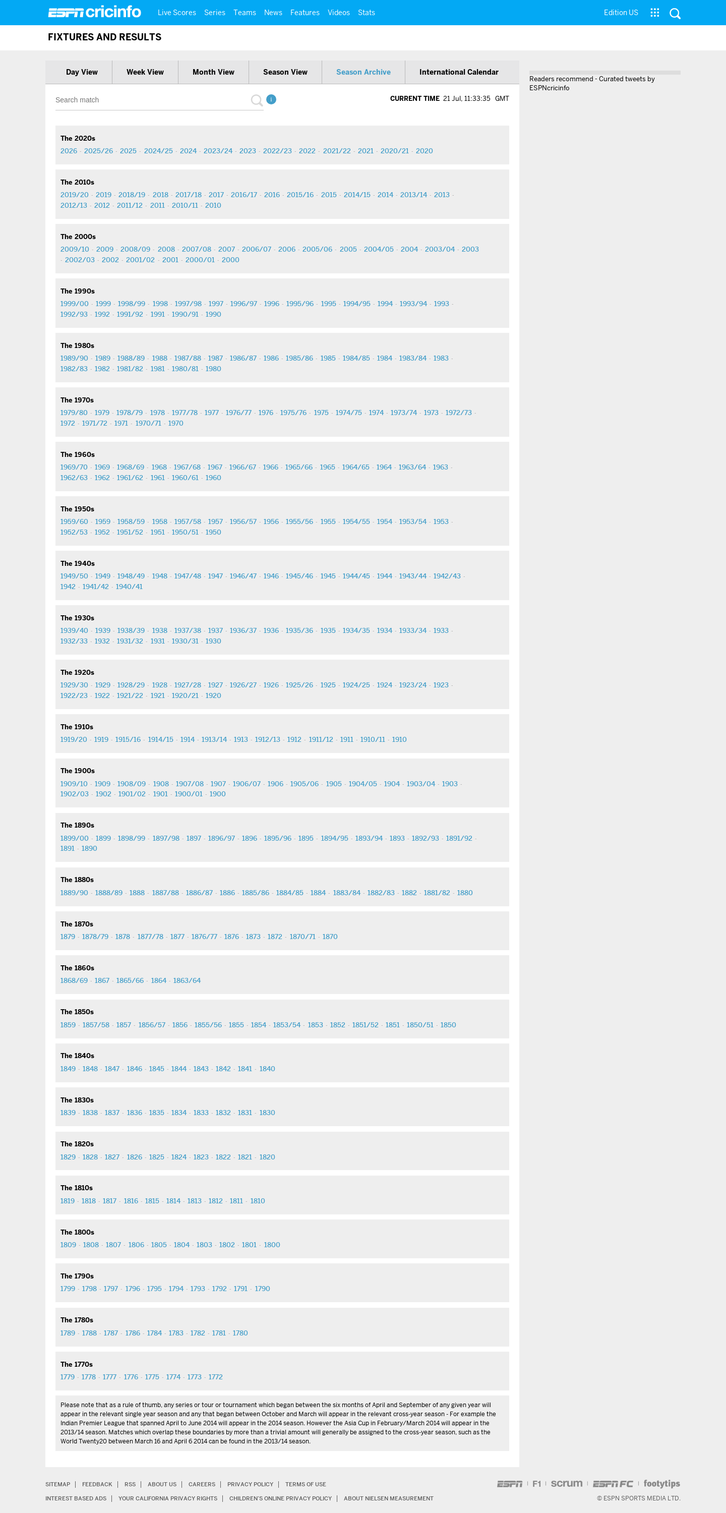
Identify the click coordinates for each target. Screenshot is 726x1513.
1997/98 (188, 303)
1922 (102, 695)
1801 (249, 1244)
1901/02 (132, 793)
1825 (156, 1156)
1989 (102, 358)
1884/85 (290, 892)
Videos (339, 12)
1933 (441, 630)
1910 (399, 739)
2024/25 (158, 150)
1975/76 (293, 412)
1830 (267, 1112)
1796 (133, 1288)
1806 (136, 1244)
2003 (470, 249)
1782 (198, 1332)
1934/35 (356, 630)
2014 (385, 194)
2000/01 (200, 259)
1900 (218, 793)
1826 (134, 1156)
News (273, 12)
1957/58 (187, 521)
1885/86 (255, 892)
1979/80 (74, 412)
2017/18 (188, 194)
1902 (103, 793)
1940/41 (129, 586)
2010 (213, 205)
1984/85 (356, 358)
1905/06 (304, 783)
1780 (240, 1332)
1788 (89, 1332)
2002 (110, 259)
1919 (101, 739)
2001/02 (140, 259)
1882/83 (381, 892)
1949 (102, 575)
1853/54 (286, 1024)
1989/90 (74, 358)
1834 (179, 1112)
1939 (102, 630)
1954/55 (356, 521)
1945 (328, 575)
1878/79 (95, 936)
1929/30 (74, 684)
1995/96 (300, 303)
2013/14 (413, 194)
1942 (68, 586)
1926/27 (243, 684)
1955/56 (299, 521)
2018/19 (131, 194)
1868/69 (74, 980)
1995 (328, 303)
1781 (219, 1332)
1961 (158, 477)
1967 (215, 467)
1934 (384, 630)
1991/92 (130, 314)
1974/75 (349, 412)
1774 (173, 1376)
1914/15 (160, 739)
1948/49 (131, 575)
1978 (157, 412)
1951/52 (130, 532)
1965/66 (299, 467)
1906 (275, 783)
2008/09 (135, 249)
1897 (194, 838)
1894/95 (334, 838)
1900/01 (189, 793)
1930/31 (185, 641)
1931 (158, 641)
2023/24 (218, 150)
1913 (241, 739)
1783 (176, 1332)
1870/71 (303, 936)
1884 (318, 892)
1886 (227, 892)
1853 (315, 1024)
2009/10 (74, 249)
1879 (67, 936)
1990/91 (185, 314)
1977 (212, 412)
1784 (154, 1332)
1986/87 (243, 358)
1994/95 (357, 303)
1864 (158, 980)
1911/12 (321, 739)
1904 (392, 783)
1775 (152, 1376)
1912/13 (267, 739)
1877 (177, 936)
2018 (160, 194)
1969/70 (74, 467)
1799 (67, 1288)
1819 (67, 1200)
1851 (393, 1024)
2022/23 (277, 150)
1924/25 (356, 684)
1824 (179, 1156)
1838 (90, 1112)
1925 (328, 684)
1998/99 (131, 303)
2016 (272, 194)
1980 (213, 368)
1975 (321, 412)
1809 (68, 1244)
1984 (384, 358)
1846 (134, 1068)
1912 (294, 739)
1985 (328, 358)
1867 (102, 980)
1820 (267, 1156)
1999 (103, 303)
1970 (176, 423)
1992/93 (74, 314)
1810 (258, 1200)
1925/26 (299, 684)
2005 (348, 249)
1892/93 (425, 838)
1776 (131, 1376)
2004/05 (379, 249)
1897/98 (166, 838)
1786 (133, 1332)
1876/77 (204, 936)
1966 (270, 467)
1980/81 (185, 368)
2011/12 (130, 205)
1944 (384, 575)
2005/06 (317, 249)
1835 (156, 1112)
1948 (159, 575)
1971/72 (94, 423)
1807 (113, 1244)
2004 (409, 249)
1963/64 (412, 467)
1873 (253, 936)
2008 (166, 249)
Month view (213, 72)
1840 (267, 1068)
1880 (465, 892)
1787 (111, 1332)
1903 (450, 783)
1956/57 (243, 521)
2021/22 (337, 150)
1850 (448, 1024)
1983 (441, 358)
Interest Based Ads (78, 1498)
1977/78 (185, 412)
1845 (156, 1068)
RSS (135, 1484)
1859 (68, 1024)
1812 (216, 1200)
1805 (159, 1244)
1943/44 (413, 575)
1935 (328, 630)
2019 (103, 194)
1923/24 (413, 684)
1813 (195, 1200)
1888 (137, 892)
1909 (102, 783)
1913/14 (214, 739)
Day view (82, 72)
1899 (103, 838)
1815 (152, 1200)
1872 (275, 936)
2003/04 (440, 249)
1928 (159, 684)
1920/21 (185, 695)
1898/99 (131, 838)
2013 (442, 194)
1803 (204, 1244)
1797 (111, 1288)
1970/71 (148, 423)
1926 (271, 684)
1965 (327, 467)
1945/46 (299, 575)
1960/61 (185, 477)
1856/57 (152, 1024)
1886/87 (199, 892)
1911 (346, 739)
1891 (67, 848)
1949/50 (74, 575)
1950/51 (185, 532)
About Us (168, 1484)
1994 (385, 303)
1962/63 (74, 477)
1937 (215, 630)
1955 (328, 521)
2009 (104, 249)
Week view (145, 72)
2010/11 (185, 205)
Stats (366, 12)
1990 (213, 314)
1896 (249, 838)
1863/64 (187, 980)
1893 (397, 838)
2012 (102, 205)
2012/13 (73, 205)
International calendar (459, 72)
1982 (102, 368)
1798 (89, 1288)
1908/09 (131, 783)
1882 (409, 892)
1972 (67, 423)
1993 (441, 303)
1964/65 (356, 467)
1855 (236, 1024)
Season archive (363, 72)
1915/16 (128, 739)
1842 (223, 1068)
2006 (286, 249)
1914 (187, 739)
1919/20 (73, 739)
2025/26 (98, 150)
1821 (245, 1156)
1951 (158, 532)
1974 (376, 412)
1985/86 (299, 358)
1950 (213, 532)
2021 (366, 150)
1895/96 (277, 838)
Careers (210, 1484)
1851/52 (365, 1024)
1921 (158, 695)
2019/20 (74, 194)
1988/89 (131, 358)
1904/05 (363, 783)
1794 (176, 1288)
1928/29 (131, 684)
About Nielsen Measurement (417, 1498)
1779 (67, 1376)
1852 (337, 1024)
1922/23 (74, 695)
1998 (160, 303)
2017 (216, 194)
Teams (244, 12)
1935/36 (299, 630)
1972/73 (459, 412)
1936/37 (243, 630)
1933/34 (413, 630)
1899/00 (74, 838)
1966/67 (242, 467)
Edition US (621, 12)
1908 (161, 783)
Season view (285, 72)
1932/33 (74, 641)
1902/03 (74, 793)
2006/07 (256, 249)
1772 (216, 1376)
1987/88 (187, 358)
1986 (271, 358)
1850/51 (420, 1024)
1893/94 (369, 838)
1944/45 (356, 575)
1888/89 (109, 892)
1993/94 (413, 303)
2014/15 (357, 194)
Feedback (100, 1484)
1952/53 (74, 532)
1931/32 (130, 641)
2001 (170, 259)
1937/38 (187, 630)
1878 (122, 936)
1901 (160, 793)
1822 (223, 1156)
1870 (330, 936)
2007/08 (196, 249)
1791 (241, 1288)
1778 (89, 1376)
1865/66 (130, 980)
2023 (247, 150)
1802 (227, 1244)
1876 (231, 936)
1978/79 (129, 412)
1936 (271, 630)
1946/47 (243, 575)
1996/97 (243, 303)
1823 (201, 1156)
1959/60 (74, 521)
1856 (180, 1024)
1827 (112, 1156)
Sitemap (59, 1484)
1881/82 (437, 892)
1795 (154, 1288)
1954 (384, 521)
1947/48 (187, 575)
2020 (424, 150)
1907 (218, 783)
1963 (440, 467)
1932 (102, 641)
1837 (112, 1112)
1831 (245, 1112)
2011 (157, 205)
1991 (158, 314)
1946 (271, 575)
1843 (201, 1068)
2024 (188, 150)
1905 (334, 783)
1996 (271, 303)
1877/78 (150, 936)
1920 (213, 695)
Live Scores (177, 12)
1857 (123, 1024)
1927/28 (187, 684)
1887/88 (165, 892)
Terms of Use (321, 1484)
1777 (109, 1376)
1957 (215, 521)
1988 (159, 358)
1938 (159, 630)
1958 (159, 521)
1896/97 (221, 838)
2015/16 (300, 194)
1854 (258, 1024)
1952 (102, 532)
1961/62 (130, 477)
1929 (102, 684)
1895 (306, 838)
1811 (236, 1200)
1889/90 (74, 892)
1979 (102, 412)
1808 (91, 1244)
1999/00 (74, 303)
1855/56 (208, 1024)
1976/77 (239, 412)
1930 (213, 641)
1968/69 (130, 467)
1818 (89, 1200)
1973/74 (404, 412)
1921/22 (130, 695)
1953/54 (413, 521)
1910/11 (372, 739)
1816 (131, 1200)
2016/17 (244, 194)
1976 (266, 412)
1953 (441, 521)
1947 (215, 575)
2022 (307, 150)
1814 (173, 1200)
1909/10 (74, 783)
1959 (102, 521)
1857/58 (96, 1024)
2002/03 (80, 259)
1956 (271, 521)
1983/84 (413, 358)
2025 (128, 150)
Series (214, 12)
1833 (201, 1112)
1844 (179, 1068)
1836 (134, 1112)
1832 (223, 1112)
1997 (216, 303)
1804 (182, 1244)
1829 (68, 1156)
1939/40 (74, 630)
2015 (329, 194)
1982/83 (74, 368)
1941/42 (96, 586)
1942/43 (447, 575)
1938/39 (131, 630)
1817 (109, 1200)
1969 (102, 467)
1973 (431, 412)
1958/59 (131, 521)
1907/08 (190, 783)
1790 (262, 1288)
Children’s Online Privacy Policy (300, 1498)
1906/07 (247, 783)
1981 (158, 368)
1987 (215, 358)
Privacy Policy (261, 1484)
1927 (215, 684)
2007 (226, 249)
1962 (102, 477)
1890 (89, 848)
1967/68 (187, 467)
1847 (112, 1068)
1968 (159, 467)
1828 (90, 1156)
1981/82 (130, 368)
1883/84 (346, 892)
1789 (67, 1332)
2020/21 (395, 150)
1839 (68, 1112)
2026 (68, 150)
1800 (272, 1244)
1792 (219, 1288)
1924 (384, 684)
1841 (245, 1068)
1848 (90, 1068)
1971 (121, 423)
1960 (213, 477)
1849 (68, 1068)
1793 (198, 1288)
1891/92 (459, 838)
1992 (102, 314)
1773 (195, 1376)
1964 (384, 467)
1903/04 (421, 783)
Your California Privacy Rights (177, 1498)
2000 (230, 259)
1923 (441, 684)
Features (305, 12)
